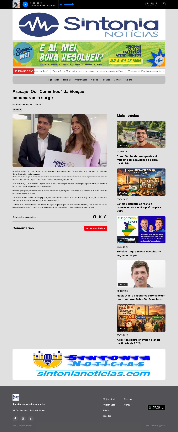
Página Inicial (53, 80)
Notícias (67, 80)
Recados (106, 80)
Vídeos (94, 80)
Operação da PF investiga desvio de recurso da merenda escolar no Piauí (94, 71)
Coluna (128, 80)
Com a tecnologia (155, 426)
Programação (81, 80)
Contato (117, 80)
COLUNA (17, 110)
